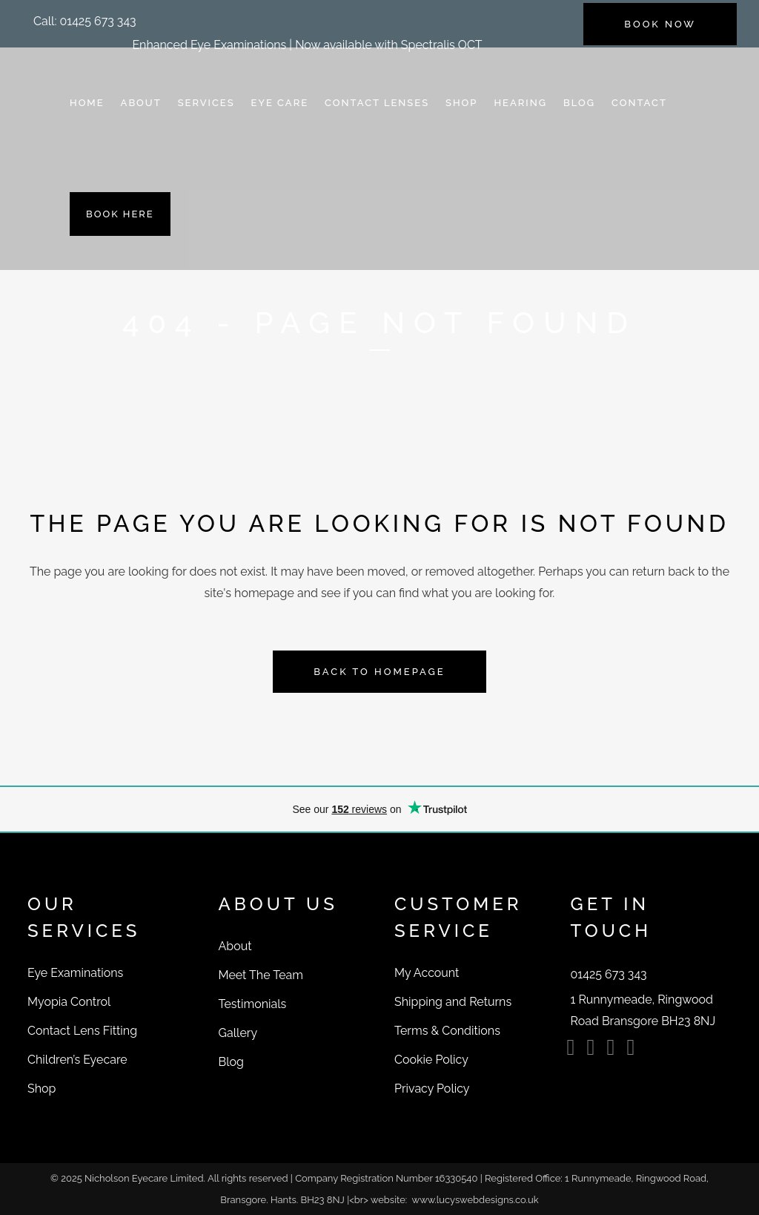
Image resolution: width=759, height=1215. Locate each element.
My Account (426, 973)
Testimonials (253, 1004)
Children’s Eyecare (77, 1060)
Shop (41, 1088)
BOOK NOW (660, 24)
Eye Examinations (75, 973)
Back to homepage (379, 671)
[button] (84, 21)
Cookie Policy (431, 1060)
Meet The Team (261, 975)
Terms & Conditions (447, 1031)
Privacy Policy (432, 1088)
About (235, 946)
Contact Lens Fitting (82, 1031)
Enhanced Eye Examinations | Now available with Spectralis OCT (307, 45)
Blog (231, 1062)
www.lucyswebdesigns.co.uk (475, 1199)
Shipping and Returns (452, 1002)
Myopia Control (68, 1002)
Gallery (238, 1033)
